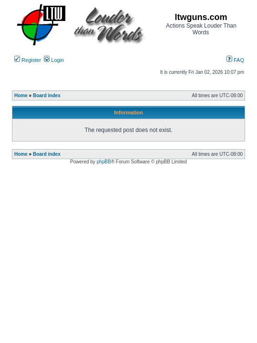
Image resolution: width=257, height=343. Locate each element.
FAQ (235, 60)
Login (54, 60)
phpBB (104, 161)
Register (27, 60)
